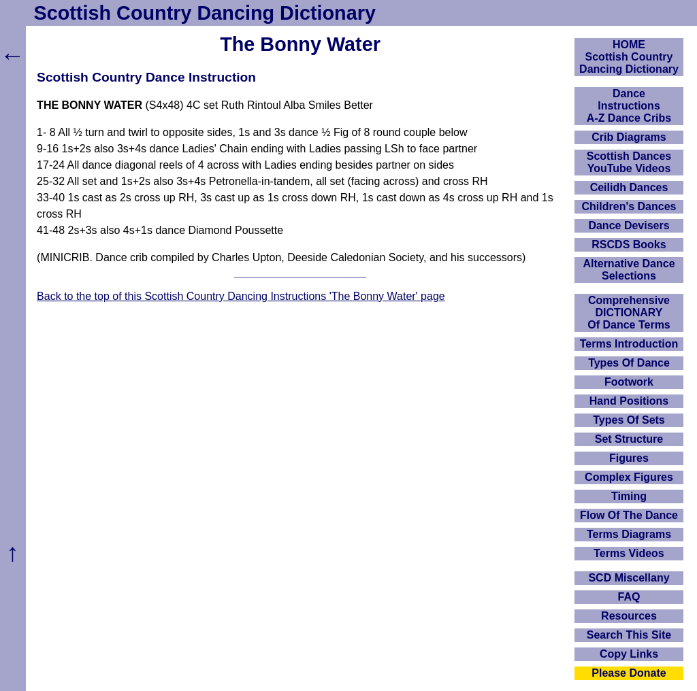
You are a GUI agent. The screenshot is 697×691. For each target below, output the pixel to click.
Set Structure (629, 439)
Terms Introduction (629, 344)
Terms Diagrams (629, 534)
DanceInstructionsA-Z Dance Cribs (629, 106)
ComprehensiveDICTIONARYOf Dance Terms (628, 312)
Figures (629, 458)
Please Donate (628, 673)
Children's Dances (629, 206)
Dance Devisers (628, 225)
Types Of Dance (629, 363)
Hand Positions (628, 401)
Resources (629, 616)
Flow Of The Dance (629, 515)
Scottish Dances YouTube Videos (629, 162)
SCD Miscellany (628, 578)
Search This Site (629, 635)
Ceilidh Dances (629, 187)
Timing (629, 496)
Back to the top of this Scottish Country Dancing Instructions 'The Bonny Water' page (241, 296)
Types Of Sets (629, 420)
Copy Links (629, 654)
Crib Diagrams (628, 137)
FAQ (629, 597)
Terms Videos (629, 553)
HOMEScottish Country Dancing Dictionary (629, 57)
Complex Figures (629, 477)
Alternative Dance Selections (629, 270)
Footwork (628, 382)
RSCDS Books (628, 244)
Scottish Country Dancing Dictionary (205, 13)
